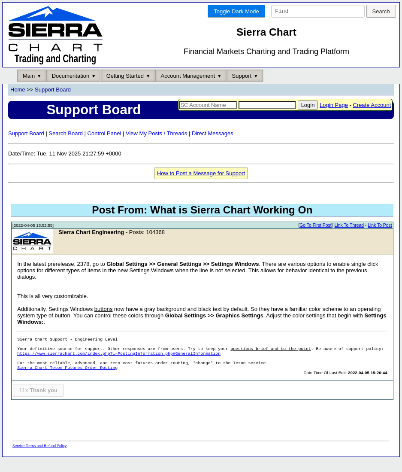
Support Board (53, 103)
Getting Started (125, 88)
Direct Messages (212, 146)
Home (17, 103)
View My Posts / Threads (156, 146)
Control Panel (104, 146)
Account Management (188, 88)
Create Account (372, 118)
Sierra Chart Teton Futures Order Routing (67, 381)
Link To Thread (349, 238)
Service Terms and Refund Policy (39, 459)
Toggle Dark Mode (236, 11)
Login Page (334, 118)
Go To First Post (315, 238)
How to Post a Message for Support (201, 186)
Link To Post (380, 238)
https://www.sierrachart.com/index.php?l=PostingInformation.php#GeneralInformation (119, 367)
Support (242, 88)
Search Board (65, 146)
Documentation (70, 88)
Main (29, 88)
